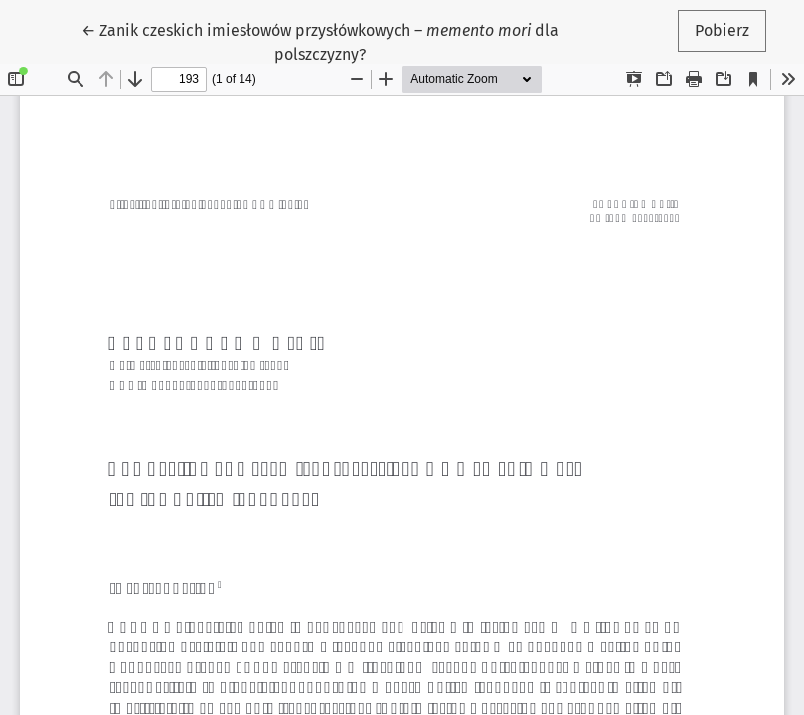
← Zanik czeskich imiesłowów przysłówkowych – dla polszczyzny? (320, 41)
